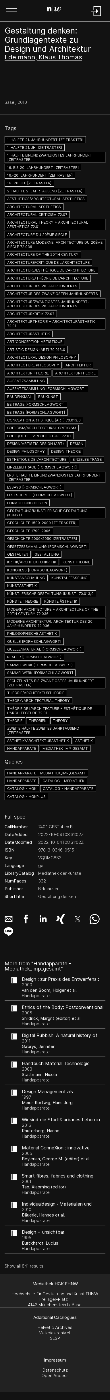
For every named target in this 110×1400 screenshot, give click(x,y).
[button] (11, 12)
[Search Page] (54, 10)
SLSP (55, 1338)
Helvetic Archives (55, 1327)
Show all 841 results (24, 1266)
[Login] (96, 16)
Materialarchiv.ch (55, 1332)
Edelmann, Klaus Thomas (43, 57)
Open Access (55, 1375)
